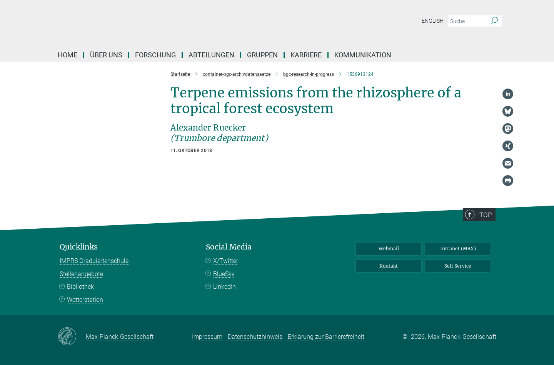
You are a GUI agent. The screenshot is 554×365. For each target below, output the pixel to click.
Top (485, 215)
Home (67, 55)
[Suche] (494, 21)
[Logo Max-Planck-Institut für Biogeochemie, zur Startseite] (202, 23)
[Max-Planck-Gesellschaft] (72, 337)
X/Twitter (225, 261)
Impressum (207, 336)
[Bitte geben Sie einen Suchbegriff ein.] (466, 21)
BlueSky (224, 274)
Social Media (229, 247)
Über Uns (106, 55)
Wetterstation (85, 299)
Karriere (306, 55)
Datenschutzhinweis (255, 336)
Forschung (155, 55)
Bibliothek (80, 286)
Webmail (389, 248)
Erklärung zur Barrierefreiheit (326, 336)
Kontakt (388, 266)
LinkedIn (224, 286)
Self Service (457, 266)
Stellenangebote (81, 274)
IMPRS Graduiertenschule (94, 261)
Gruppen (262, 55)
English (433, 21)
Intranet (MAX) (458, 248)
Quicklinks (79, 247)
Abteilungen (211, 55)
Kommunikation (362, 55)
